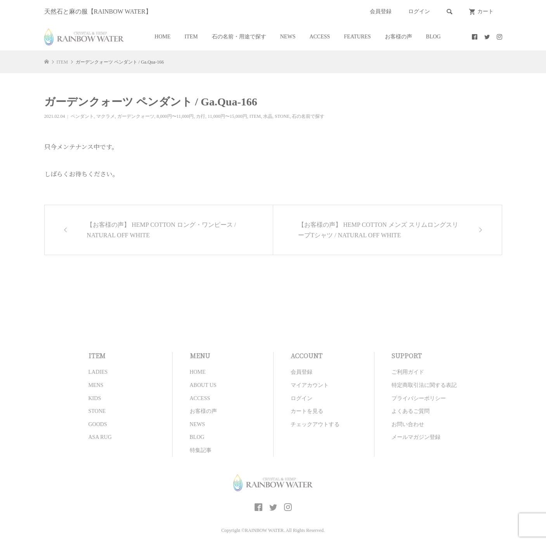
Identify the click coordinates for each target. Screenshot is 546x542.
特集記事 (200, 450)
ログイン (419, 11)
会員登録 (381, 11)
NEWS (288, 37)
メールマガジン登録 (416, 437)
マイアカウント (310, 385)
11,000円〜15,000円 (227, 116)
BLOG (433, 37)
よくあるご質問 (411, 411)
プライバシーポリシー (419, 398)
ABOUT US (203, 385)
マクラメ (105, 116)
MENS (96, 385)
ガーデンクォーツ (135, 116)
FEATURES (357, 37)
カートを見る (307, 411)
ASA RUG (100, 437)
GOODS (97, 424)
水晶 (267, 116)
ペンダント (82, 116)
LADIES (98, 372)
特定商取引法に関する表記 (424, 385)
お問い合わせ (408, 424)
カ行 (200, 116)
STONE (282, 116)
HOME (162, 37)
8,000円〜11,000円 (175, 116)
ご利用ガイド (408, 372)
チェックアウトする (315, 424)
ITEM (191, 37)
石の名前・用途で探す (239, 37)
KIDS (94, 398)
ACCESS (319, 37)
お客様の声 (398, 37)
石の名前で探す (308, 116)
